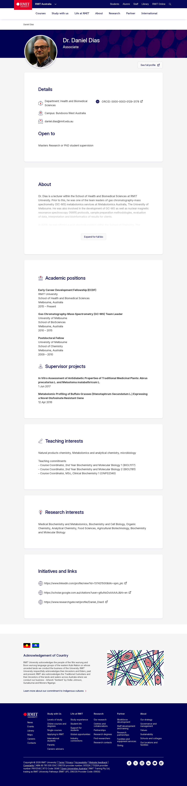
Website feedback (98, 762)
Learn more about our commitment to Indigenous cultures (55, 690)
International (149, 13)
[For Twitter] (135, 763)
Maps (30, 734)
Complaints (28, 765)
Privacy (69, 762)
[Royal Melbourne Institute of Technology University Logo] (23, 5)
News (30, 722)
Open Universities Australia (74, 768)
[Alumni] (126, 4)
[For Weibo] (161, 763)
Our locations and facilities (148, 743)
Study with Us (54, 713)
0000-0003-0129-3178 (125, 101)
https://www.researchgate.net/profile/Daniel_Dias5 (74, 602)
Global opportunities (80, 734)
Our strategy (146, 719)
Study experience (79, 719)
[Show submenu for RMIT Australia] (54, 4)
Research (114, 13)
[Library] (145, 4)
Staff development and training (126, 727)
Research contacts (103, 742)
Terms (61, 762)
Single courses (54, 730)
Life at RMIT (82, 13)
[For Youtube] (155, 763)
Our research (100, 719)
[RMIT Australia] (43, 4)
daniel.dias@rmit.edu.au (59, 121)
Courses (41, 13)
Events (30, 726)
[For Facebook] (129, 763)
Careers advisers (55, 749)
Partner (130, 13)
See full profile (148, 65)
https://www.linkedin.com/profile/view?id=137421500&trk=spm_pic (83, 583)
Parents (51, 745)
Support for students (76, 729)
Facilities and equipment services (126, 740)
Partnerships (100, 730)
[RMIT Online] (159, 4)
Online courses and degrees (56, 724)
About (99, 13)
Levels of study (54, 719)
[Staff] (135, 4)
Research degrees (103, 734)
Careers (31, 739)
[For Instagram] (142, 763)
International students (53, 739)
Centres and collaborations (101, 724)
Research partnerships (123, 733)
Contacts (31, 743)
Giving (120, 745)
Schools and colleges (151, 738)
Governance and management (148, 724)
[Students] (115, 4)
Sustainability (146, 734)
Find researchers (102, 738)
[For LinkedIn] (148, 763)
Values (143, 730)
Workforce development (123, 720)
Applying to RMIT (55, 734)
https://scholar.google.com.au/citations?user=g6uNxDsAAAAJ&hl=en (86, 592)
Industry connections (76, 739)
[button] (170, 4)
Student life (76, 723)
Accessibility (81, 762)
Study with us (60, 13)
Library (30, 730)
